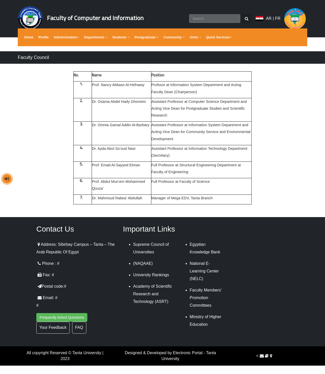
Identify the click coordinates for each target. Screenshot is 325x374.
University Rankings (151, 283)
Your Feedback (53, 336)
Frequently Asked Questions (62, 326)
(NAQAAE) (143, 272)
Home (28, 45)
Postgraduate (147, 45)
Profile (43, 45)
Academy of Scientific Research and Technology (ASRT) (152, 302)
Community (174, 45)
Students (120, 45)
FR (277, 23)
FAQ (79, 336)
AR (268, 23)
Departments (95, 45)
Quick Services (219, 45)
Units (195, 45)
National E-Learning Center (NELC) (204, 279)
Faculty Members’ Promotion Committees (206, 306)
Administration (66, 45)
